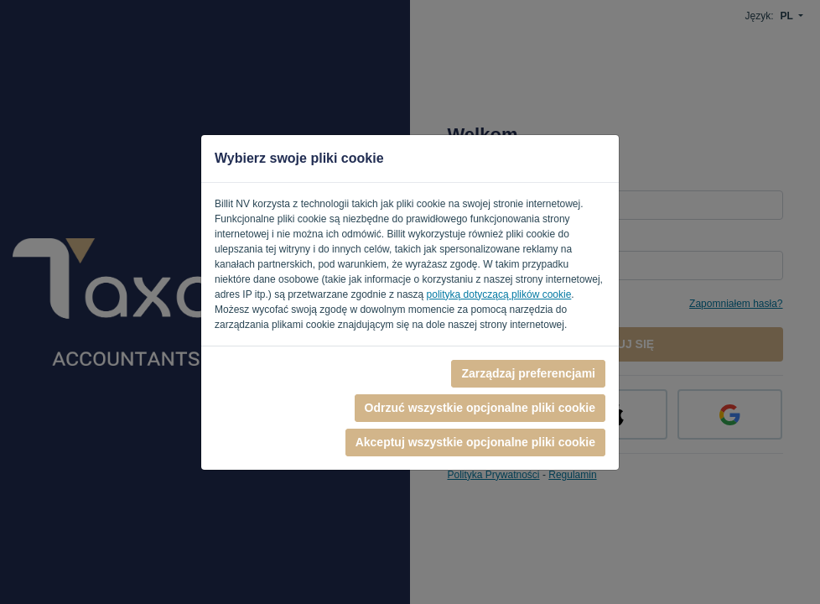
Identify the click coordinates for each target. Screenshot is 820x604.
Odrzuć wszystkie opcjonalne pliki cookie (480, 407)
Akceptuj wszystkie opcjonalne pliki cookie (475, 442)
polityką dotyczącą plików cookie (499, 294)
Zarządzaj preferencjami (528, 373)
